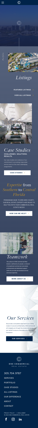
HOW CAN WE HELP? (19, 213)
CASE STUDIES (17, 173)
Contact (8, 406)
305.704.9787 (12, 373)
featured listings (24, 90)
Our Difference (12, 397)
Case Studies (11, 387)
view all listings (24, 95)
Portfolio (9, 383)
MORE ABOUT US (20, 279)
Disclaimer (21, 413)
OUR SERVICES (19, 339)
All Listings (10, 392)
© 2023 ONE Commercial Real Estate (16, 415)
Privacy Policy (9, 413)
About (7, 401)
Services (9, 378)
